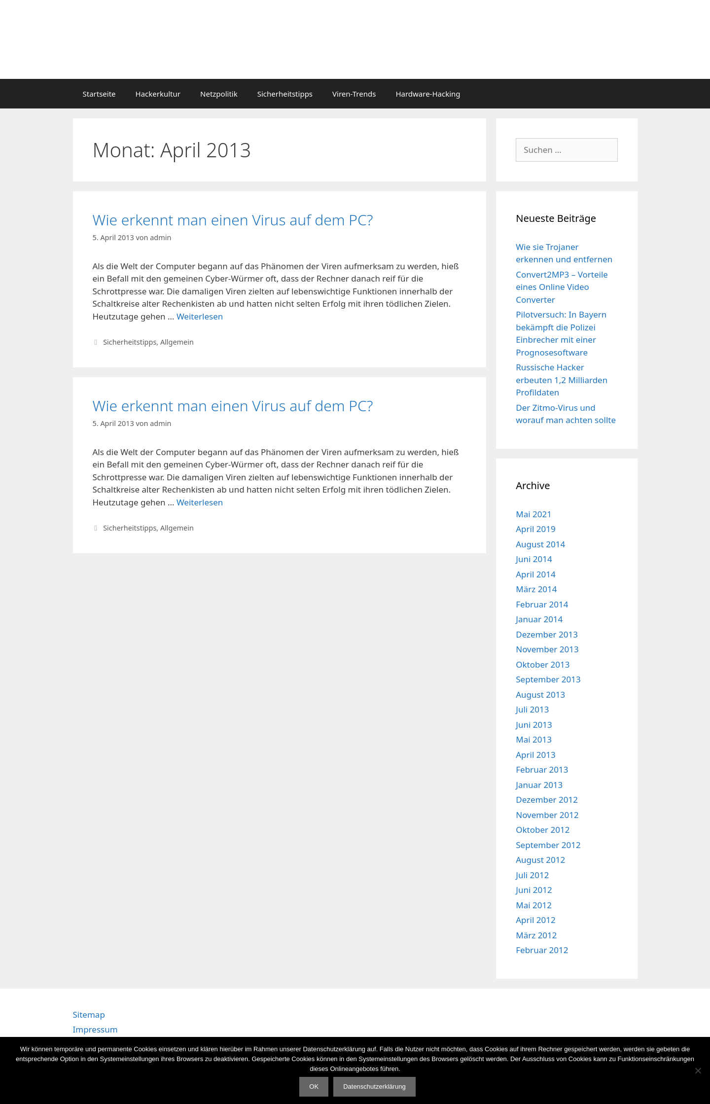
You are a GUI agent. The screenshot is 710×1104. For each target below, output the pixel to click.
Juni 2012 (534, 889)
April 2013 (535, 754)
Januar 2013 (539, 784)
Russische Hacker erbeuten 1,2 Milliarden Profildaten (561, 379)
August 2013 (540, 694)
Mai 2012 (534, 905)
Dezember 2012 (547, 799)
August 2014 (540, 544)
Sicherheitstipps (285, 94)
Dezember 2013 (547, 634)
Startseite (99, 94)
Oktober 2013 (542, 664)
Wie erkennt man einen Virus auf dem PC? (233, 220)
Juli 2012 (532, 875)
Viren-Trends (354, 94)
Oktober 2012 (542, 829)
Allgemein (177, 342)
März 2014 (536, 589)
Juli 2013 (532, 709)
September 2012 (548, 845)
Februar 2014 (542, 604)
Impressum (95, 1029)
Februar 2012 (542, 950)
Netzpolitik (219, 94)
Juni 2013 (534, 724)
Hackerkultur (158, 94)
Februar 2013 (542, 769)
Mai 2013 (534, 739)
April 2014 (535, 574)
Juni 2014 (534, 559)
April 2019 (535, 528)
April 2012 (535, 920)
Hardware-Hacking (427, 94)
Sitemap (89, 1014)
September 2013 (548, 679)
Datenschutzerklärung (374, 1086)
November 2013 (547, 649)
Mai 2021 (534, 514)
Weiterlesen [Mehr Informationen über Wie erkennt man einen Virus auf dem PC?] (200, 316)
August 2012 (540, 859)
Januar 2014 (539, 619)
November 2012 (547, 814)
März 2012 (536, 935)
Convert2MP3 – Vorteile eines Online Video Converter (562, 287)
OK (314, 1086)
